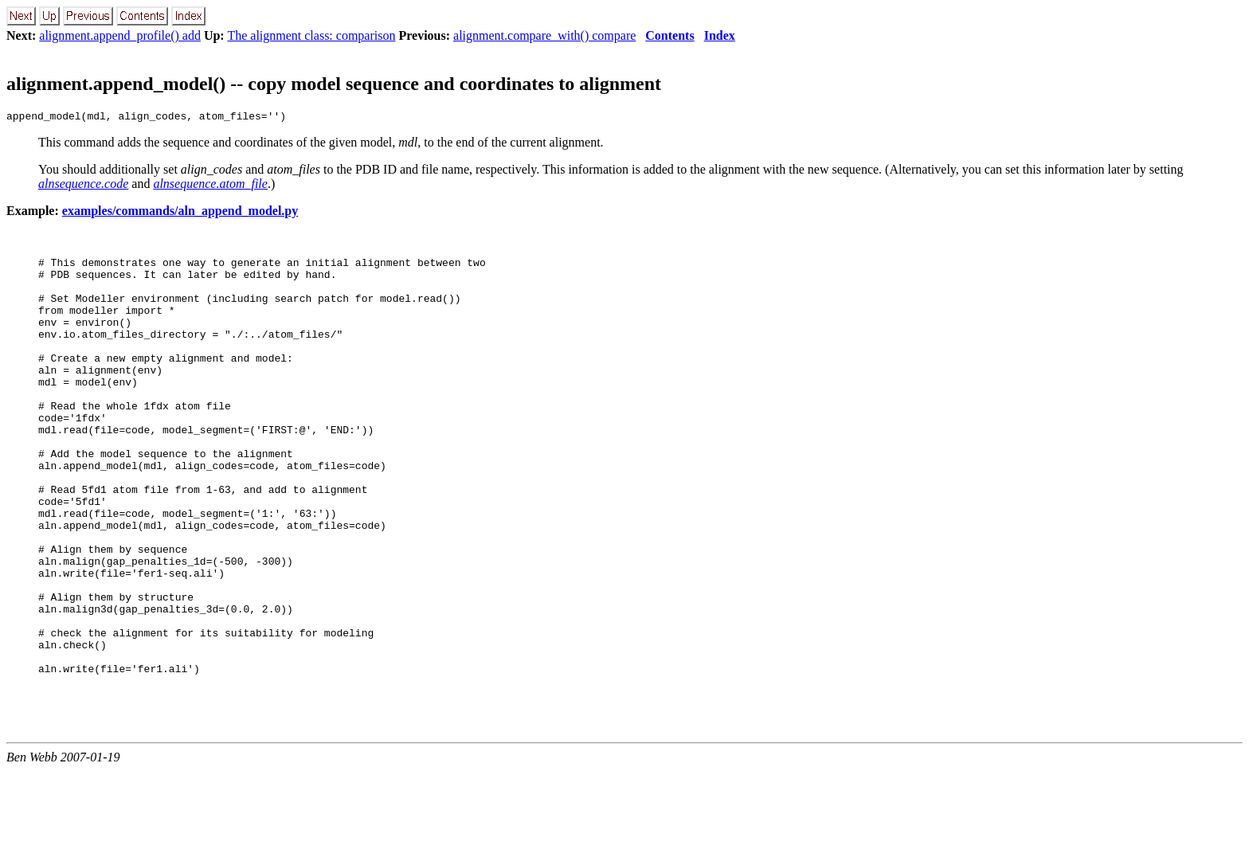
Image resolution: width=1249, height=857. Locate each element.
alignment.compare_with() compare (544, 35)
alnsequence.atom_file (210, 186)
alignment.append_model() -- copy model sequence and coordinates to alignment (333, 83)
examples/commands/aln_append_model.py (180, 213)
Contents (669, 35)
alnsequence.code (83, 186)
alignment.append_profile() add (120, 35)
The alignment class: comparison (311, 35)
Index (719, 35)
